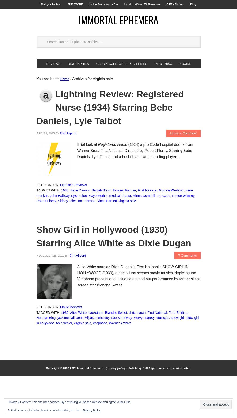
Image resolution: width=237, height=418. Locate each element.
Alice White (78, 354)
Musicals (162, 359)
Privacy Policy (92, 410)
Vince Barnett (107, 229)
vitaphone (100, 365)
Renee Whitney (183, 224)
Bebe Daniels (80, 218)
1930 (64, 354)
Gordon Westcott (171, 218)
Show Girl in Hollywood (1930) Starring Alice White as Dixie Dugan (117, 270)
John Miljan (84, 359)
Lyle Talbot (79, 224)
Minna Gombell (144, 224)
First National (147, 218)
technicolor (64, 365)
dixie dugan (137, 354)
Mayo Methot (98, 224)
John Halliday (59, 224)
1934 (64, 218)
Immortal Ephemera (118, 22)
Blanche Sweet (116, 354)
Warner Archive (120, 365)
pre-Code (163, 224)
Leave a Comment (183, 161)
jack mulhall (66, 359)
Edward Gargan (124, 218)
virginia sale (127, 229)
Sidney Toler (67, 229)
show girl (177, 359)
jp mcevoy (102, 359)
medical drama (120, 224)
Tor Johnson (86, 229)
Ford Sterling (178, 354)
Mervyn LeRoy (144, 359)
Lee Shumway (121, 359)
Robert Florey (46, 229)
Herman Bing (46, 359)
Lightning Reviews (73, 213)
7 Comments (187, 297)
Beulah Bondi (101, 218)
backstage (95, 354)
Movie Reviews (71, 349)
